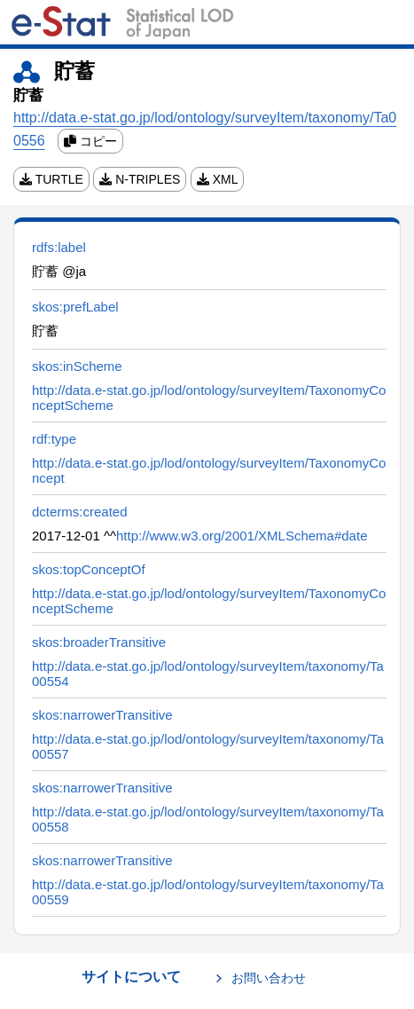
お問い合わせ (268, 978)
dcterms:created (80, 511)
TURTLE (51, 179)
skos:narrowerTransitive (102, 714)
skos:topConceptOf (88, 569)
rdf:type (54, 438)
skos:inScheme (77, 366)
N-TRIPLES (139, 179)
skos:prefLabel (75, 306)
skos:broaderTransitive (99, 642)
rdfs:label (59, 247)
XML (217, 179)
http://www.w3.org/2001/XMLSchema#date (242, 535)
